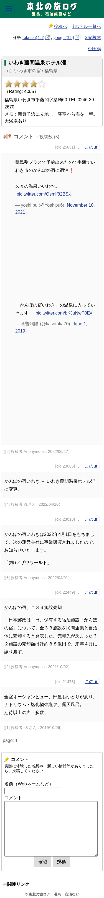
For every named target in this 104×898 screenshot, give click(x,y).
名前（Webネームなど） (29, 784)
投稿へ (58, 26)
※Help (94, 48)
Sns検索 (93, 37)
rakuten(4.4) (33, 37)
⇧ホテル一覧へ (86, 26)
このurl (91, 147)
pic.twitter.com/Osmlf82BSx (44, 194)
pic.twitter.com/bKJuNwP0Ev (63, 313)
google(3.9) (64, 37)
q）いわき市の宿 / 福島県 (32, 70)
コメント (13, 797)
